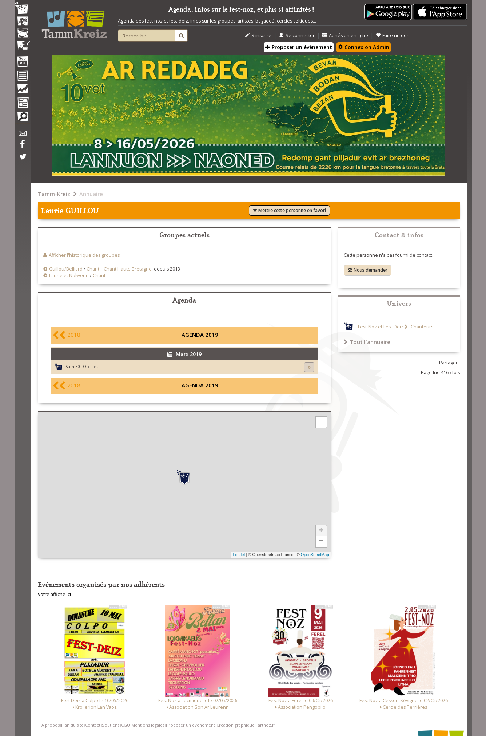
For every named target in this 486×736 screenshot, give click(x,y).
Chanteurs (421, 327)
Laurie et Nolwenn (69, 275)
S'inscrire (258, 35)
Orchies (90, 366)
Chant (93, 269)
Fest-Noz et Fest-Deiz (380, 327)
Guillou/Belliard (66, 269)
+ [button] (321, 530)
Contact (92, 725)
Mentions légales (147, 725)
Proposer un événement (190, 725)
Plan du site (72, 725)
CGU (125, 725)
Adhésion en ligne (345, 35)
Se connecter (297, 35)
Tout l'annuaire (367, 341)
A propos (50, 725)
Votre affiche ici (54, 594)
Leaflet (239, 554)
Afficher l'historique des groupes (84, 255)
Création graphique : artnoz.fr (245, 725)
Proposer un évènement (298, 47)
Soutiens (110, 725)
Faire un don (393, 35)
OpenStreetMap (315, 554)
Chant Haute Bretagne (128, 269)
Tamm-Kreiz (54, 193)
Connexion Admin (363, 47)
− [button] (321, 541)
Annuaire (91, 193)
